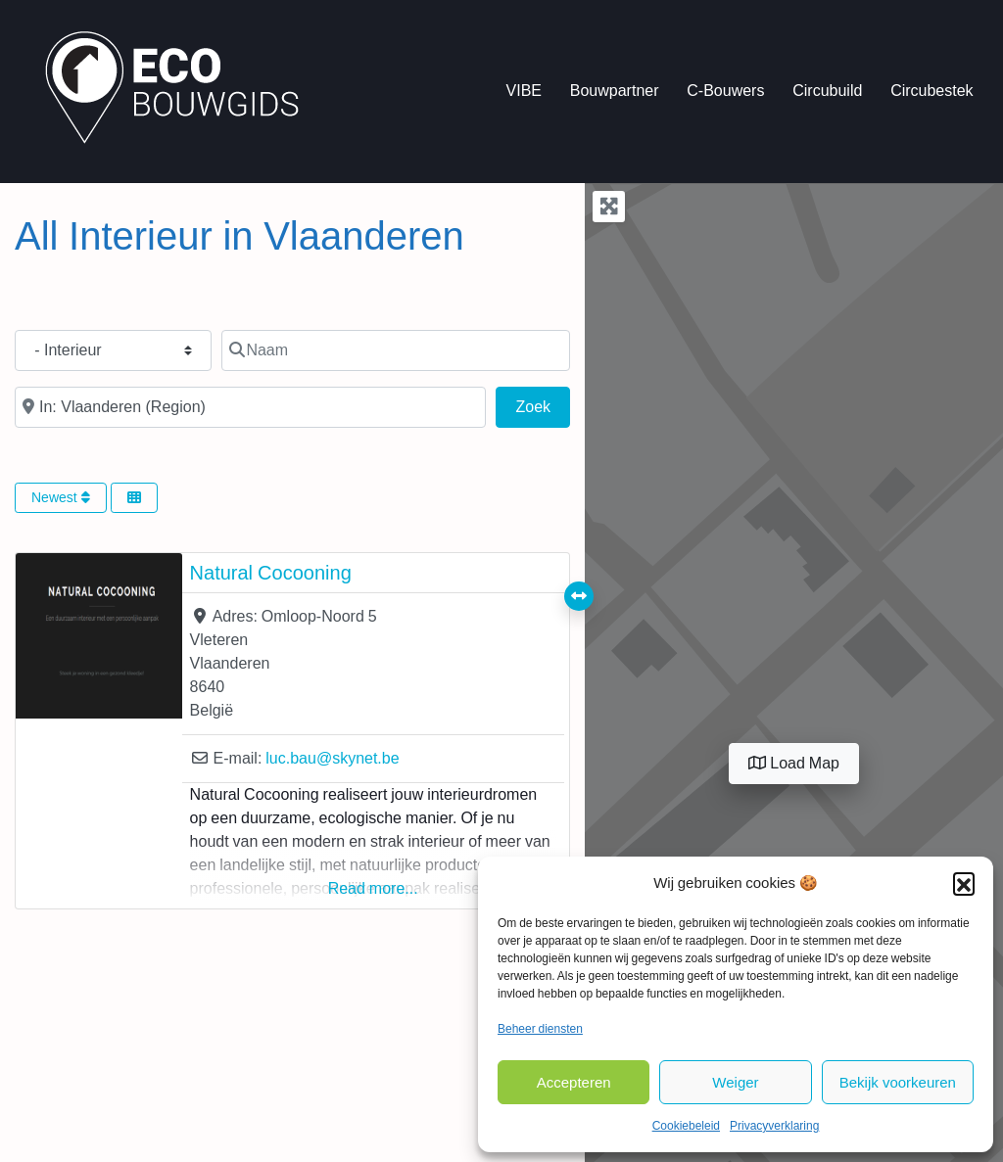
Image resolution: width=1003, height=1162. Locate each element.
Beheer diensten (540, 1029)
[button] (964, 883)
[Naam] (395, 350)
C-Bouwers (725, 90)
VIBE (524, 90)
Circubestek (931, 90)
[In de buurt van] (250, 407)
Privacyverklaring (774, 1126)
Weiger (735, 1082)
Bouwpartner (614, 90)
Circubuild (827, 90)
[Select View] (134, 498)
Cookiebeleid (686, 1126)
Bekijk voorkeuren (897, 1082)
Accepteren (574, 1082)
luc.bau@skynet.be (332, 758)
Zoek (543, 404)
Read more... (373, 888)
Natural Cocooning (271, 572)
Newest (60, 497)
